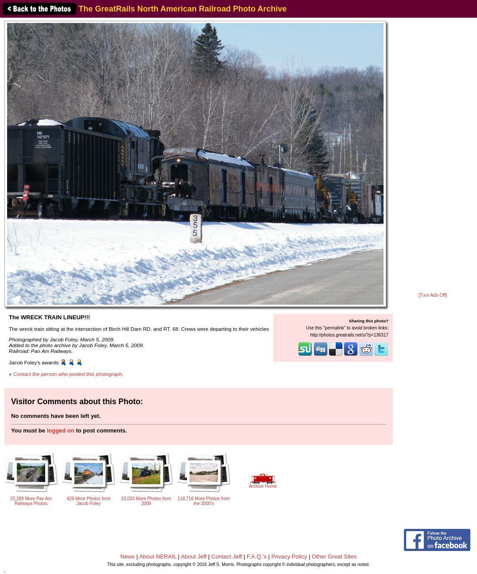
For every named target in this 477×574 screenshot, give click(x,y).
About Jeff (193, 556)
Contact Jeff (226, 556)
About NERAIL (157, 556)
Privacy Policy (289, 556)
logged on (60, 430)
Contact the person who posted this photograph (67, 374)
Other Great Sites (334, 556)
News (127, 556)
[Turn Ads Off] (433, 295)
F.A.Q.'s (257, 556)
